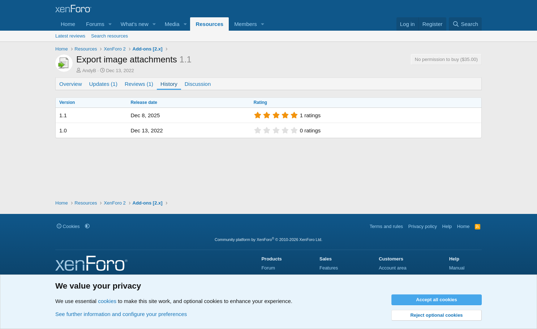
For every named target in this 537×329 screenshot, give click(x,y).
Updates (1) (103, 84)
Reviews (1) (139, 84)
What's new (135, 24)
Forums (95, 24)
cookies (107, 301)
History (168, 84)
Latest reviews (70, 36)
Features (328, 268)
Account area (393, 268)
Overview (70, 84)
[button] (110, 24)
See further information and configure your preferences (121, 314)
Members (245, 24)
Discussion (198, 84)
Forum (268, 268)
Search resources (109, 36)
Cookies (68, 226)
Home (68, 24)
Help (447, 226)
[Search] (465, 24)
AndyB (89, 70)
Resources (209, 24)
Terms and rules (386, 226)
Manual (457, 268)
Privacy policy (422, 226)
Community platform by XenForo (268, 239)
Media (172, 24)
